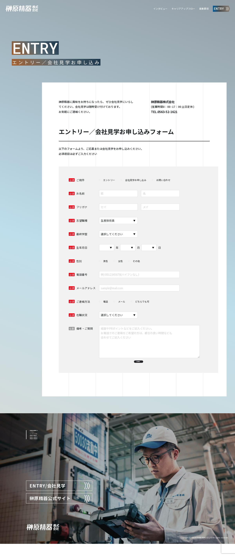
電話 (105, 301)
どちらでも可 (142, 301)
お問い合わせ (163, 180)
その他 (136, 261)
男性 (105, 261)
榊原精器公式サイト (60, 510)
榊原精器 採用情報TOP (44, 443)
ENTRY (221, 8)
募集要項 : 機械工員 (42, 462)
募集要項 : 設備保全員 (43, 467)
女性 (120, 261)
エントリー (109, 180)
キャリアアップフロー (183, 8)
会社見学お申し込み (135, 180)
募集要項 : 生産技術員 (43, 474)
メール (121, 301)
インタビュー (160, 8)
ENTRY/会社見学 (60, 498)
